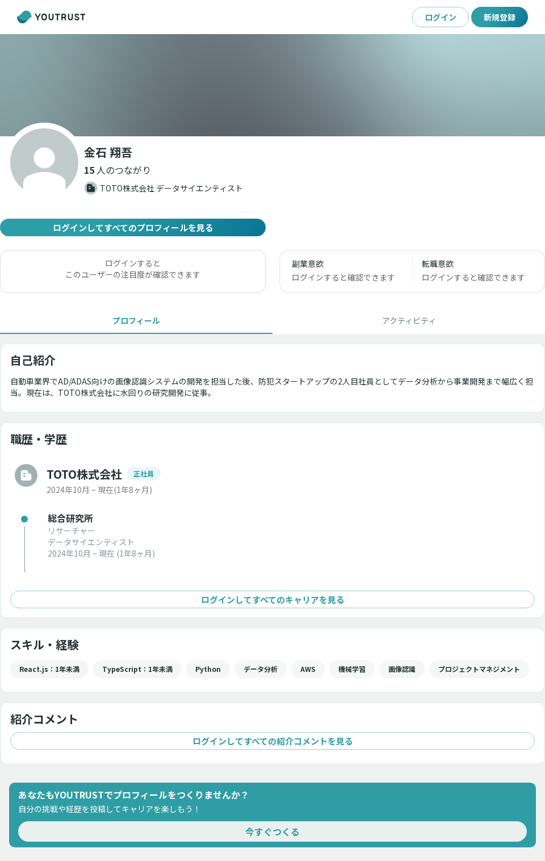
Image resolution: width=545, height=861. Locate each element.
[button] (117, 170)
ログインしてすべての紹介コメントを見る (272, 741)
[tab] (136, 320)
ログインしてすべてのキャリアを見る (272, 599)
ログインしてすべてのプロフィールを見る (133, 227)
